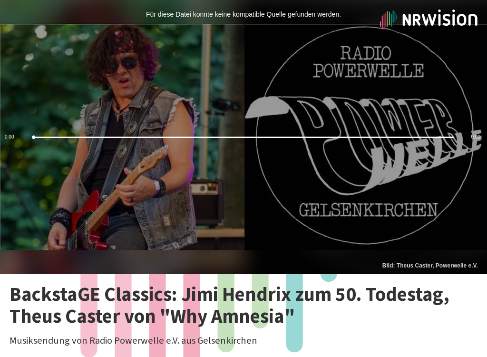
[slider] (243, 137)
